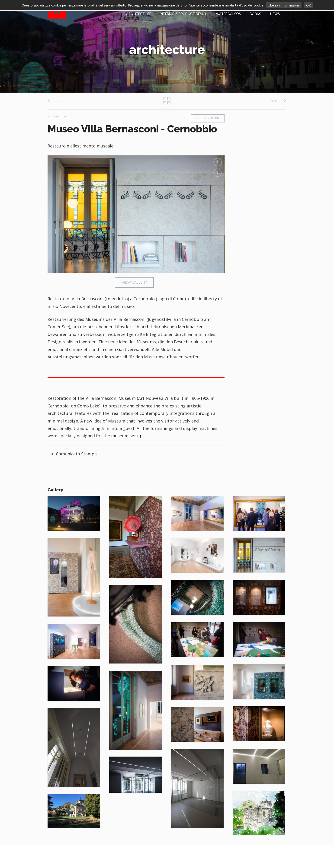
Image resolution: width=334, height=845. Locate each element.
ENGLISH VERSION (207, 118)
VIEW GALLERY (134, 282)
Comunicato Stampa (76, 454)
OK (308, 5)
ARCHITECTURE (138, 14)
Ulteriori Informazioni (284, 5)
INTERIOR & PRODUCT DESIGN (184, 14)
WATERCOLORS (228, 14)
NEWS (275, 14)
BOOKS (255, 14)
